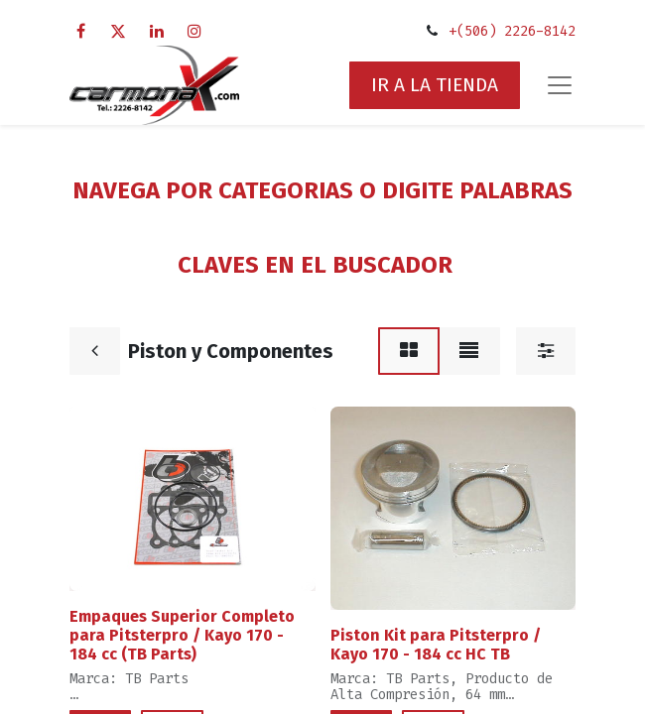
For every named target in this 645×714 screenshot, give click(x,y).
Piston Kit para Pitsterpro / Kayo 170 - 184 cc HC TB (435, 644)
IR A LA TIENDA (434, 84)
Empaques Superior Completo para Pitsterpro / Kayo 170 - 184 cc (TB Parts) (182, 635)
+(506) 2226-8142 (512, 31)
